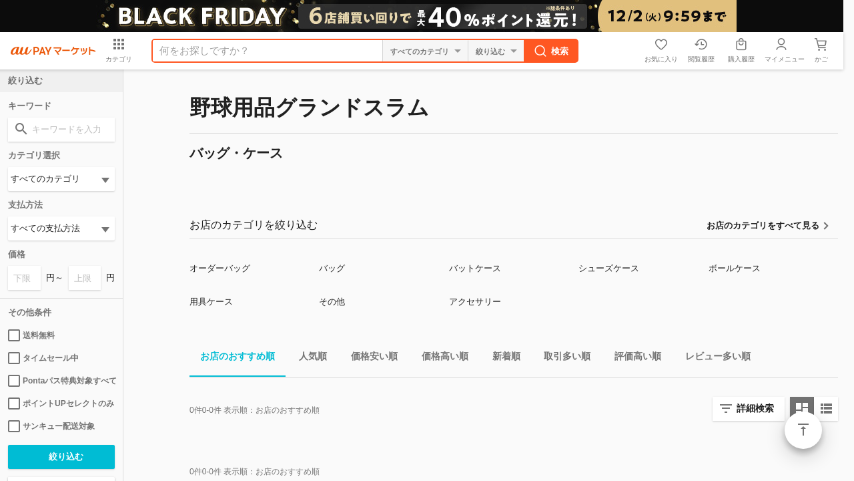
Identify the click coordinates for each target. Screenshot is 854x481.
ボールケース (735, 268)
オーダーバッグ (219, 268)
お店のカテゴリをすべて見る (763, 225)
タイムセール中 (43, 358)
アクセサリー (475, 302)
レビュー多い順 (713, 358)
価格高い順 (439, 358)
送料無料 (31, 335)
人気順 (307, 358)
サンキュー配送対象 (51, 426)
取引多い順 (561, 358)
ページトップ (803, 430)
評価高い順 (632, 358)
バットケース (475, 268)
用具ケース (211, 302)
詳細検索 (755, 408)
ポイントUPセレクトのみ (61, 403)
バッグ (332, 268)
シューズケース (608, 268)
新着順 (501, 358)
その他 (332, 302)
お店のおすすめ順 (232, 358)
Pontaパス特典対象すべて (61, 381)
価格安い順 (369, 358)
